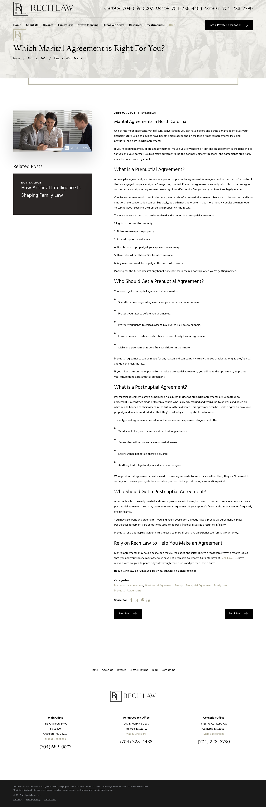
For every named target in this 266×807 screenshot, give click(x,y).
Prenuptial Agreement (199, 585)
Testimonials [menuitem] (155, 25)
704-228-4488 (187, 8)
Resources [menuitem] (135, 25)
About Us (107, 670)
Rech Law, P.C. (229, 558)
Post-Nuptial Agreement (128, 585)
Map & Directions (55, 739)
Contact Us (168, 670)
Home (94, 670)
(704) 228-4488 (136, 742)
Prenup (179, 585)
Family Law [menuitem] (65, 25)
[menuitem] (17, 800)
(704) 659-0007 (55, 747)
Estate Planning (139, 670)
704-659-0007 (138, 8)
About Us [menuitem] (32, 25)
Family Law (221, 585)
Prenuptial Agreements (127, 590)
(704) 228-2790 (214, 742)
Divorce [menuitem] (48, 25)
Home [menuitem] (17, 25)
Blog (155, 670)
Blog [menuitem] (172, 25)
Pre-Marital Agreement (159, 585)
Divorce (121, 670)
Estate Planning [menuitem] (88, 25)
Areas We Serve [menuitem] (113, 25)
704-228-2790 (238, 8)
